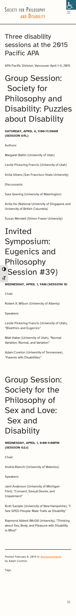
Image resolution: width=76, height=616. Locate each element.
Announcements (51, 556)
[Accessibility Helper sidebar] (71, 5)
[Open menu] (68, 12)
